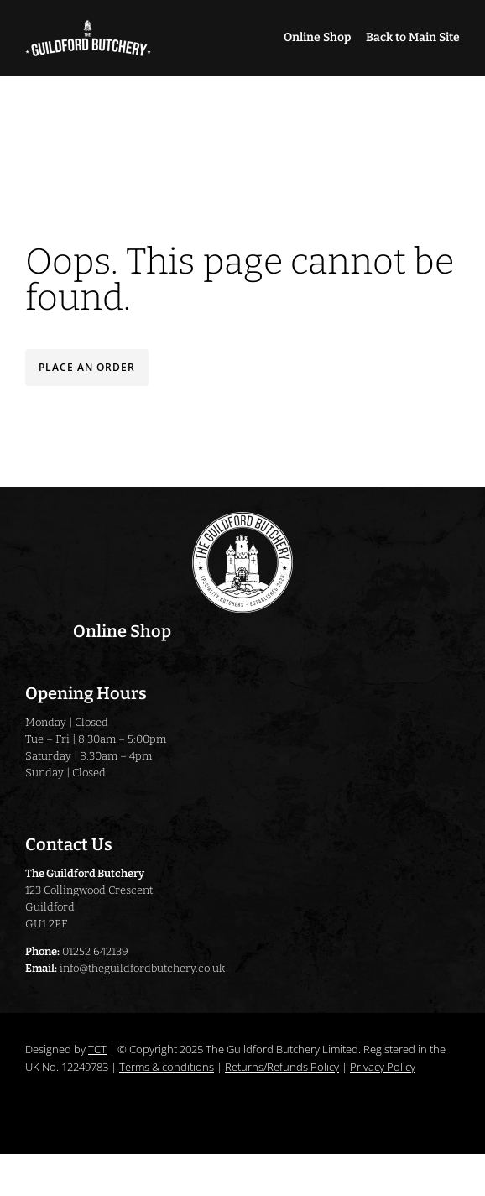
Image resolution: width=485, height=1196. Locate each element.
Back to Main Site (413, 37)
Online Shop (317, 37)
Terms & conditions (166, 1066)
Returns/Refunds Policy (282, 1066)
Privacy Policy (382, 1066)
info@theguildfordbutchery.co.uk (142, 968)
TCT (97, 1049)
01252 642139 (95, 951)
